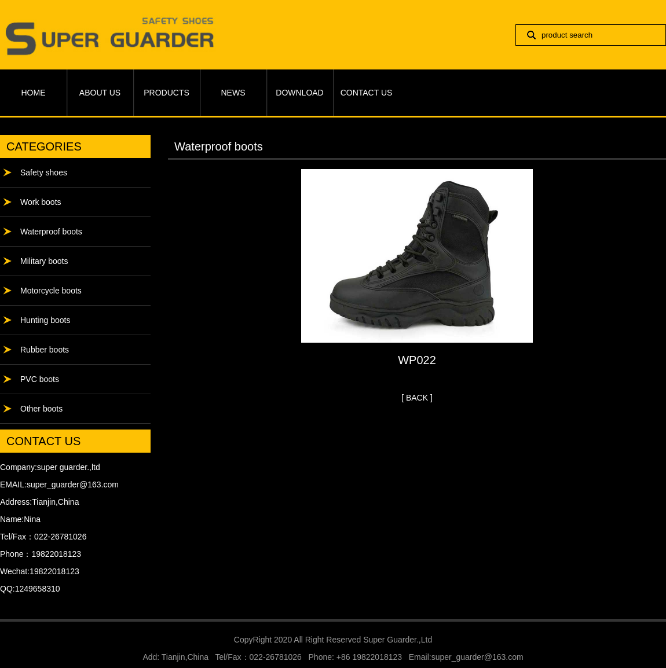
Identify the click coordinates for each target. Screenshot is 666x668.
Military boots (44, 261)
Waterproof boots (51, 231)
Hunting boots (45, 320)
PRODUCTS (166, 92)
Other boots (41, 408)
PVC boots (39, 379)
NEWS (233, 92)
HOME (33, 92)
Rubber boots (44, 349)
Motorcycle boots (51, 290)
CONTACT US (367, 92)
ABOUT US (99, 92)
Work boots (40, 202)
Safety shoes (43, 172)
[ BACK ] (417, 397)
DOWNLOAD (299, 92)
